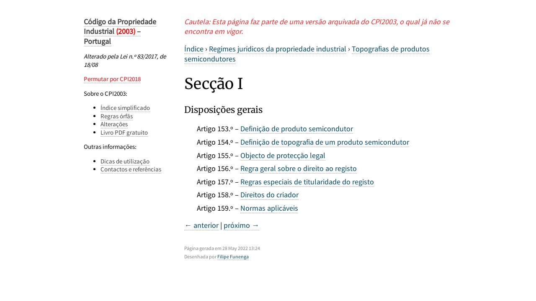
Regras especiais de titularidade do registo (307, 181)
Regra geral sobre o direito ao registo (298, 168)
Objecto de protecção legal (282, 155)
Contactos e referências (130, 169)
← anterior (201, 225)
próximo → (241, 225)
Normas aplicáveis (269, 208)
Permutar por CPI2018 (112, 79)
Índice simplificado (125, 108)
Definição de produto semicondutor (296, 128)
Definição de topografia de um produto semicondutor (324, 142)
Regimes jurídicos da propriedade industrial (277, 49)
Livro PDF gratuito (124, 132)
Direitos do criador (269, 194)
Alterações (114, 124)
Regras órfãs (116, 116)
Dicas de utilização (124, 161)
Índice (194, 49)
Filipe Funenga (233, 256)
